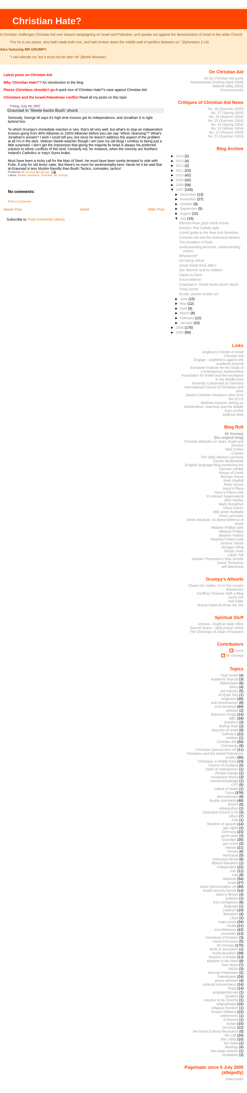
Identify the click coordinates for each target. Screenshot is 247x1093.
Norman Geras (231, 477)
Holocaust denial (225, 859)
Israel (232, 883)
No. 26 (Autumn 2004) (226, 117)
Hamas (230, 847)
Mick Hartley (234, 500)
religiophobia (226, 1004)
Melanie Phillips (231, 531)
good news (229, 836)
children (232, 738)
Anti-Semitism (226, 707)
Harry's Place (233, 488)
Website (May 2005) (227, 86)
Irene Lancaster (231, 516)
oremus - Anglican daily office (221, 624)
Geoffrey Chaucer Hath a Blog (220, 593)
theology (231, 1047)
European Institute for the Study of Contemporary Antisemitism (217, 369)
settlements (229, 1016)
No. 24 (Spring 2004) (227, 124)
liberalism (230, 914)
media (231, 926)
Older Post (156, 209)
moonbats (228, 933)
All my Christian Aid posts (224, 78)
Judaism (231, 898)
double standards (28, 175)
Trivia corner (188, 289)
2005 (180, 332)
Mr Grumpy (61, 175)
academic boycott (224, 679)
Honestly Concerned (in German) (218, 383)
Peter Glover (234, 484)
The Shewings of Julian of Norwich (216, 632)
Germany (229, 832)
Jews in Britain (227, 894)
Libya (234, 918)
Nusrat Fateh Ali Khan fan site (220, 605)
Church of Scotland (223, 765)
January (186, 323)
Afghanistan (229, 683)
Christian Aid (234, 356)
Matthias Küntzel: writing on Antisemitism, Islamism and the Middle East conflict (213, 407)
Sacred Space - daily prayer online (217, 628)
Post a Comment (19, 201)
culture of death (226, 789)
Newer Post (12, 209)
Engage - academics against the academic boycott (218, 362)
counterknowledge (224, 781)
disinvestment (227, 797)
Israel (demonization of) (218, 887)
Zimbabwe (230, 1055)
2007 (180, 190)
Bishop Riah (228, 726)
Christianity (229, 746)
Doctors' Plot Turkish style (199, 228)
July (183, 218)
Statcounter (235, 1079)
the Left (230, 1035)
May (184, 303)
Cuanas (237, 453)
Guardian (46, 175)
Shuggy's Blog (232, 547)
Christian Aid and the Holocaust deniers (209, 237)
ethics (233, 816)
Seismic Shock (231, 543)
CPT (234, 785)
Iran (233, 871)
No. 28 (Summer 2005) (226, 109)
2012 (180, 166)
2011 (180, 170)
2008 (180, 185)
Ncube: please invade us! (198, 294)
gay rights (230, 828)
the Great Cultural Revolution (215, 1031)
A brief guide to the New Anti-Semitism (208, 233)
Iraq (235, 875)
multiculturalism (224, 953)
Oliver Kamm (233, 508)
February (187, 318)
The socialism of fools (196, 242)
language (231, 906)
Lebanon (229, 910)
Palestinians (226, 977)
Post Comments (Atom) (46, 219)
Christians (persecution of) (215, 750)
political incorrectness (219, 984)
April (184, 308)
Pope (232, 988)
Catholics (229, 734)
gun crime (230, 843)
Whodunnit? (188, 256)
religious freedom (224, 1008)
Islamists (229, 879)
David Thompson (230, 563)
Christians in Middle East (217, 761)
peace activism (226, 980)
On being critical (191, 260)
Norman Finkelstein (223, 973)
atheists (232, 710)
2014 (180, 156)
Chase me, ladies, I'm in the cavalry (215, 585)
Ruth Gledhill (233, 481)
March (185, 313)
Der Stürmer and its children (201, 270)
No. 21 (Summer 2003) (226, 136)
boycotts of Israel (225, 730)
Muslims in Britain (223, 957)
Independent (226, 867)
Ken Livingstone (225, 902)
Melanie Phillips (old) (227, 528)
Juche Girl (236, 597)
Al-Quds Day (228, 695)
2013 (180, 161)
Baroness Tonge (224, 714)
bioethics (231, 722)
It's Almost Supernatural (225, 496)
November (188, 199)
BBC (233, 718)
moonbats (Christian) (222, 937)
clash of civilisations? (222, 769)
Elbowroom (235, 589)
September (189, 209)
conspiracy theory (224, 777)
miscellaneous (225, 930)
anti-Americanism (224, 703)
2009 (180, 180)
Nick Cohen (234, 449)
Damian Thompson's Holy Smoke (217, 559)
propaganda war (225, 992)
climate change (226, 773)
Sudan (231, 1023)
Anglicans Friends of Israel (222, 352)
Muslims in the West (222, 961)
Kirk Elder (235, 601)
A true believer (190, 280)
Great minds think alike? (198, 265)
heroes (232, 851)
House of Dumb (231, 473)
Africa (233, 687)
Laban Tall (235, 555)
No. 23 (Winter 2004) (227, 128)
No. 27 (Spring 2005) (227, 113)
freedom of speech (221, 824)
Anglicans (228, 699)
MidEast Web (233, 415)
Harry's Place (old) (229, 492)
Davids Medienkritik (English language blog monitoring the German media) (214, 465)
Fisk (235, 820)
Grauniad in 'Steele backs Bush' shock (42, 110)
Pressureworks (232, 90)
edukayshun (228, 808)
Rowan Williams (223, 1012)
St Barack (230, 1020)
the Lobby (228, 1039)
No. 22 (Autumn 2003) (226, 132)
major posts (227, 922)
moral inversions (225, 941)
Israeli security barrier (219, 890)
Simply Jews (234, 551)
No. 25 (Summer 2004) (226, 121)
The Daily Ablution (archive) (222, 457)
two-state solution (224, 1051)
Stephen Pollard (230, 535)
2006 (180, 327)
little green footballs (228, 512)
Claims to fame (190, 275)
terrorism (229, 1027)
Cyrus (239, 651)
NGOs (233, 969)
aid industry (229, 691)
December (188, 194)
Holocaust (230, 855)
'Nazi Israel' (229, 675)
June (184, 299)
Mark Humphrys (231, 504)
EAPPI (233, 804)
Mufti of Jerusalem (224, 949)
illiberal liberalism (225, 863)
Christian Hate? (46, 21)
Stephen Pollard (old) (227, 539)
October (186, 204)
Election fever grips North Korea (203, 223)
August (186, 213)
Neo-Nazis (230, 965)
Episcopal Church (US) (220, 812)
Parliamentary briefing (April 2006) (217, 82)
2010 (180, 175)
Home (84, 209)
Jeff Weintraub (232, 567)
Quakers (231, 996)
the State (231, 1043)
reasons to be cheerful (221, 1000)
